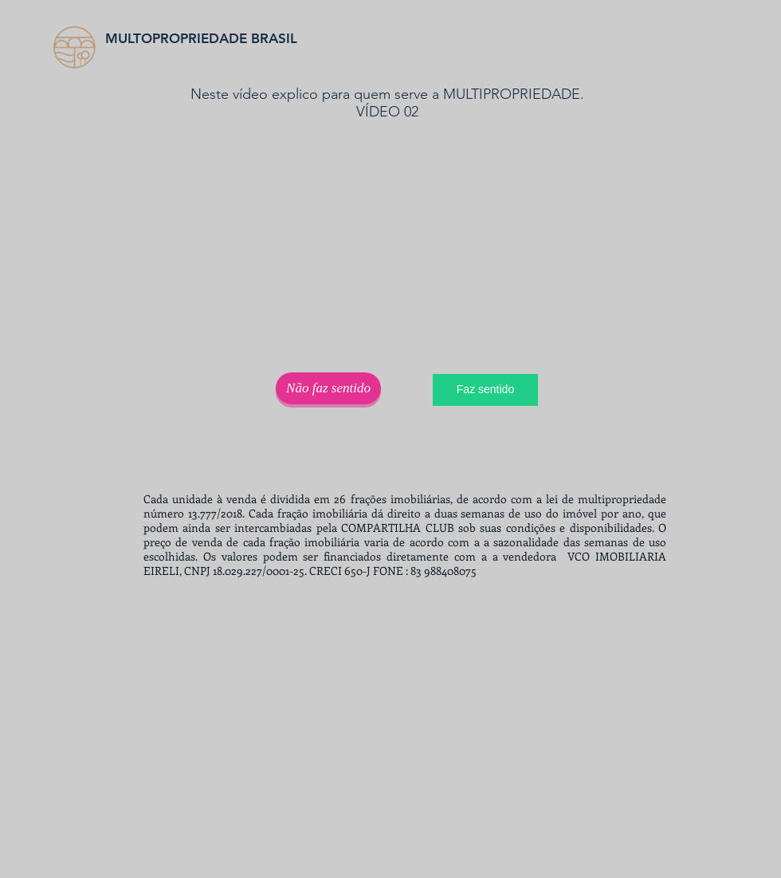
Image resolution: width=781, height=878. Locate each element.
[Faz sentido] (485, 390)
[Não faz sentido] (328, 388)
